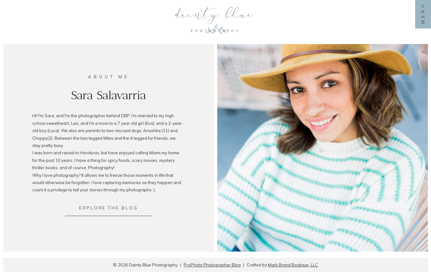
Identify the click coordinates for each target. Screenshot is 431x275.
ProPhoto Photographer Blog (212, 264)
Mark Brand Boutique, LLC (293, 264)
